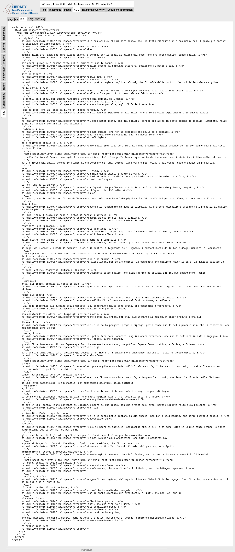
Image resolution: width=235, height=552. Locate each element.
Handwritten (3, 73)
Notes (3, 86)
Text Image (55, 9)
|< (15, 19)
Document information (120, 9)
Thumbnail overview (93, 9)
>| (44, 19)
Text (43, 9)
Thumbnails (3, 33)
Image (67, 9)
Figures (3, 59)
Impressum (86, 550)
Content (3, 47)
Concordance (3, 100)
